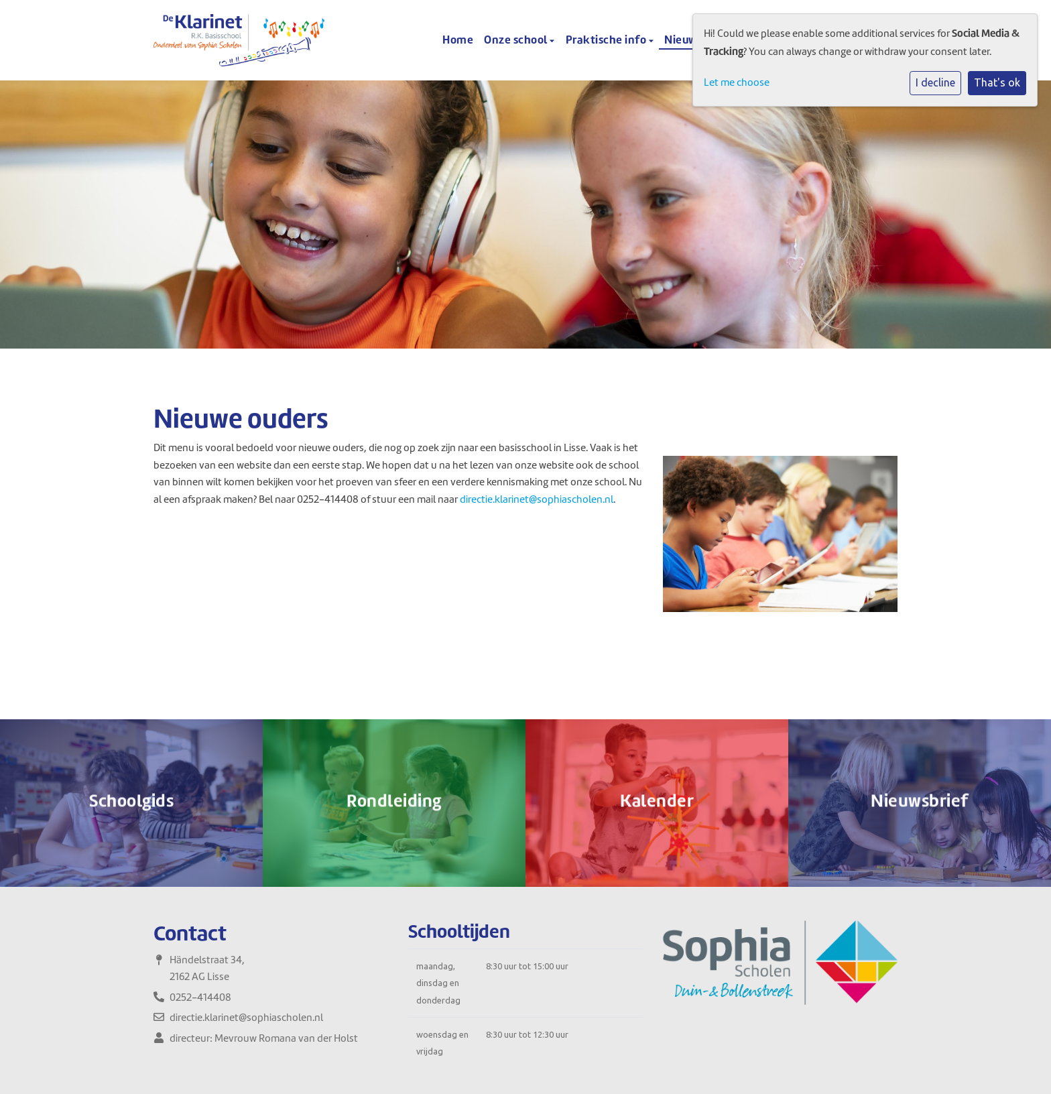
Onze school (517, 39)
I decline (935, 82)
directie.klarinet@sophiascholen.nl (536, 499)
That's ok (997, 82)
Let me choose (736, 82)
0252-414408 (200, 997)
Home (457, 39)
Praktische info (607, 39)
